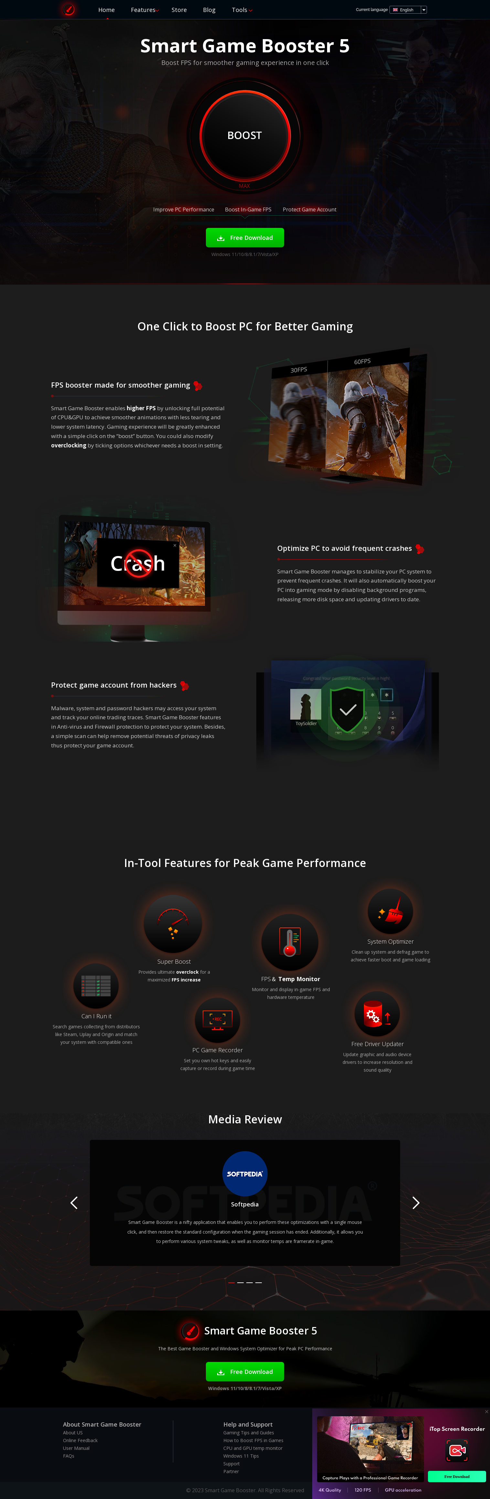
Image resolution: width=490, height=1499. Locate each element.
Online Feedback (80, 1440)
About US (73, 1432)
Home (106, 10)
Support (231, 1464)
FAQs (68, 1456)
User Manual (76, 1448)
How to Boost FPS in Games (253, 1440)
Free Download (245, 237)
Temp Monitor (299, 979)
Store (179, 10)
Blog (209, 10)
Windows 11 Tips (241, 1456)
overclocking (68, 445)
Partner (231, 1471)
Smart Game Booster (68, 9)
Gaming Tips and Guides (248, 1432)
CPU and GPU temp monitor (252, 1448)
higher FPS (141, 408)
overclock (187, 972)
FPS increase (186, 980)
